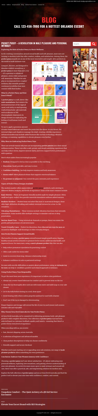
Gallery (9, 4)
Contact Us (41, 4)
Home (3, 4)
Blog (22, 4)
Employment (16, 4)
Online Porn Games (31, 4)
